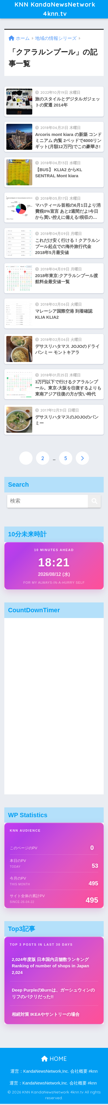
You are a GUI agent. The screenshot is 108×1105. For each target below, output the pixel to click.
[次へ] (82, 459)
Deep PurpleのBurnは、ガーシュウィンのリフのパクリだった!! (53, 994)
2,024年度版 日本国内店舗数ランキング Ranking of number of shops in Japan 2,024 (50, 967)
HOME (54, 1059)
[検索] (94, 502)
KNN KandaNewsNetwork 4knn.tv (54, 10)
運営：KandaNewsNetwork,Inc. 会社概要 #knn (54, 1072)
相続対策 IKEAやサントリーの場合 (45, 1015)
